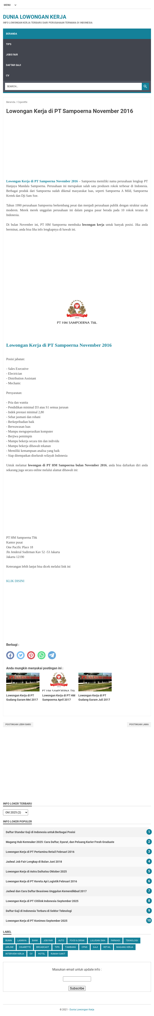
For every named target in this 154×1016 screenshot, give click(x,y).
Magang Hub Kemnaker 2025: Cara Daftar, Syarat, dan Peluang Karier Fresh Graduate (60, 842)
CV (7, 75)
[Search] (73, 86)
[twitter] (21, 655)
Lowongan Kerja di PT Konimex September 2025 (36, 920)
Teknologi (132, 940)
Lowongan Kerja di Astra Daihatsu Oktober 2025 (36, 871)
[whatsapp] (41, 655)
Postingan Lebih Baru (18, 724)
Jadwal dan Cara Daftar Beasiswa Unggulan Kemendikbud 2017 (46, 891)
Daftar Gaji (13, 65)
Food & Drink (77, 940)
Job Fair (48, 940)
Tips (8, 44)
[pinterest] (31, 655)
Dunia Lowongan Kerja (34, 17)
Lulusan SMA (97, 940)
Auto (61, 940)
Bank (35, 940)
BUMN (8, 940)
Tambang (70, 947)
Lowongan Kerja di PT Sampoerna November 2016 (42, 181)
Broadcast (42, 947)
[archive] (15, 812)
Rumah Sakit (58, 953)
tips (57, 947)
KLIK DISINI (15, 581)
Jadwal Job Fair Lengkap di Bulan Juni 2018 (34, 861)
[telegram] (52, 655)
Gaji (95, 947)
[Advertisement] (77, 147)
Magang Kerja (124, 947)
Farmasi (115, 940)
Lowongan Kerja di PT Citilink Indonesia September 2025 (42, 901)
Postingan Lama (139, 724)
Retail (107, 947)
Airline (9, 947)
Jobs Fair (12, 54)
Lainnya (21, 940)
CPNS (84, 947)
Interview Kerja (14, 953)
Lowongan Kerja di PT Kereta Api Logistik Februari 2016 (41, 881)
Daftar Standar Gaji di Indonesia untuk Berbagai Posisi (40, 832)
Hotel (41, 953)
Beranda (11, 33)
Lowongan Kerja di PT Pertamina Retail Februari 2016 (40, 851)
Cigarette (25, 947)
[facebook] (10, 655)
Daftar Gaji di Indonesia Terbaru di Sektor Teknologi (39, 910)
